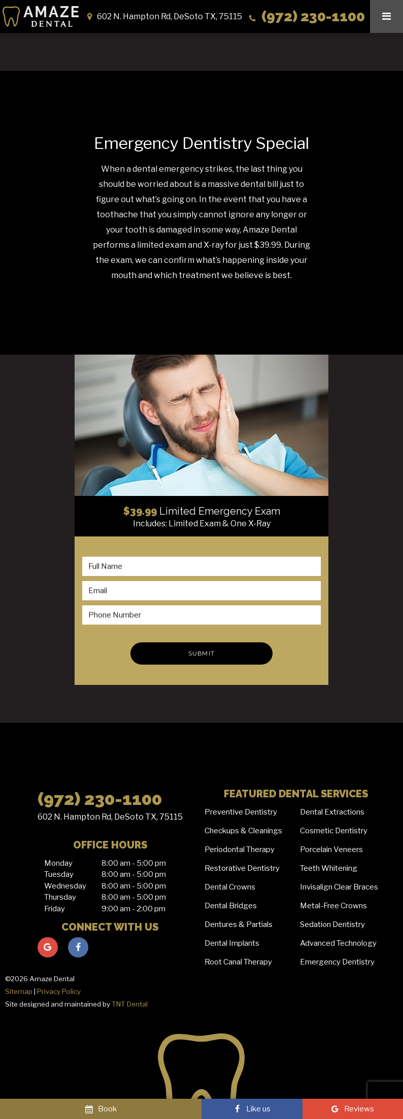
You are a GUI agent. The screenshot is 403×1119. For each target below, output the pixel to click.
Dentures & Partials (239, 924)
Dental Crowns (230, 887)
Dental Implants (232, 943)
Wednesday (65, 886)
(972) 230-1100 (306, 16)
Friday (54, 908)
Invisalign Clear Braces (339, 887)
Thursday (60, 897)
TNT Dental (130, 1004)
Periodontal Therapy (240, 849)
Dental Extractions (332, 812)
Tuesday (59, 874)
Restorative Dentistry (242, 868)
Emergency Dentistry (337, 962)
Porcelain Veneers (331, 849)
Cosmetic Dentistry (333, 830)
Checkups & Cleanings (243, 830)
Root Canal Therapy (238, 962)
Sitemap (18, 991)
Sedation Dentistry (332, 924)
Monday (58, 863)
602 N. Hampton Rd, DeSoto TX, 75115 (110, 817)
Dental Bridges (231, 905)
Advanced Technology (338, 943)
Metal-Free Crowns (333, 905)
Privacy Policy (59, 991)
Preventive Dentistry (241, 812)
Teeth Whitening (328, 868)
